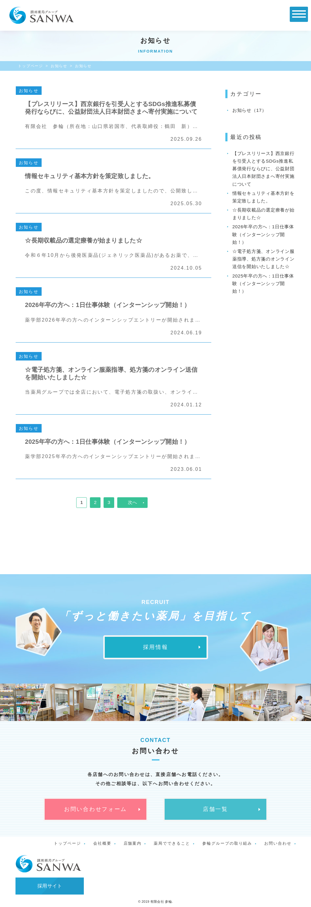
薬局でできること (172, 843)
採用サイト (49, 885)
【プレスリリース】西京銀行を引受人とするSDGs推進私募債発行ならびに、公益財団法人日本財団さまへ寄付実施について (263, 169)
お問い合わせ (278, 843)
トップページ (30, 66)
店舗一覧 (215, 809)
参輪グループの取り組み (227, 843)
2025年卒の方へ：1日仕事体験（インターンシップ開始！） (263, 283)
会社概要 (102, 843)
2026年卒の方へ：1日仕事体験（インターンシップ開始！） (263, 234)
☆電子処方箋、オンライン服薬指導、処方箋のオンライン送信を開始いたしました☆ (263, 259)
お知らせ (59, 66)
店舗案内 (133, 843)
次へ (132, 502)
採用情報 (155, 647)
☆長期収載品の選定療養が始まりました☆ (263, 213)
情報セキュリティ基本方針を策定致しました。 (263, 197)
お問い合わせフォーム (95, 809)
